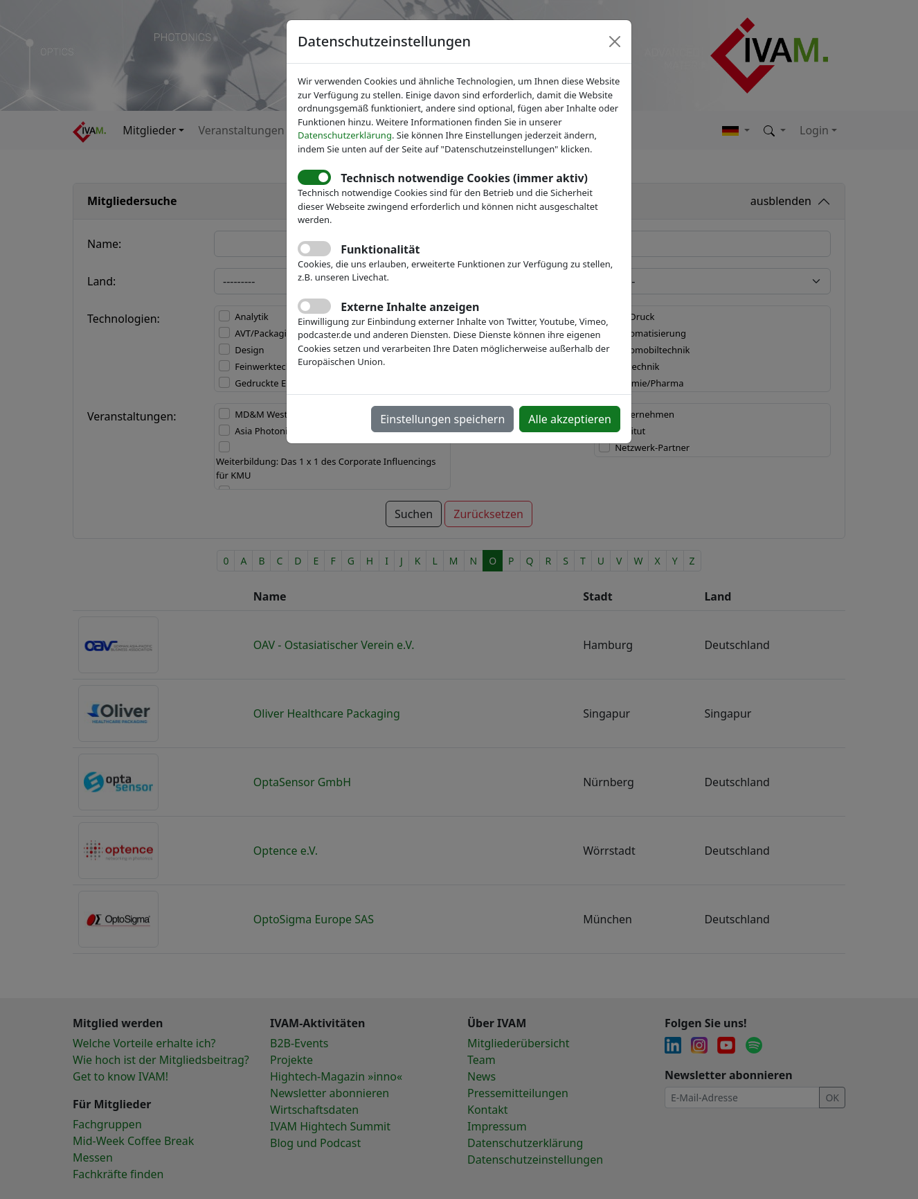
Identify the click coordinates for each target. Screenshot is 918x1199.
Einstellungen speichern (442, 419)
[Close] (615, 41)
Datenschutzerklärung (345, 135)
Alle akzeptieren (569, 419)
